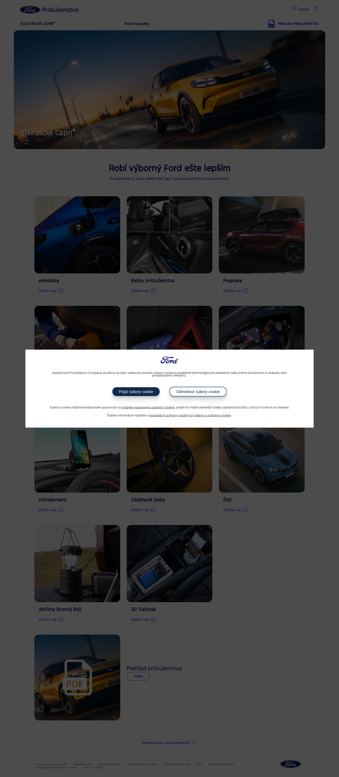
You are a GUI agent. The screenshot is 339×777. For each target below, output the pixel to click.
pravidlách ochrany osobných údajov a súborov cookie (190, 415)
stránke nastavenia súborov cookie (148, 407)
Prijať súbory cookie (136, 391)
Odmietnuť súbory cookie (198, 391)
